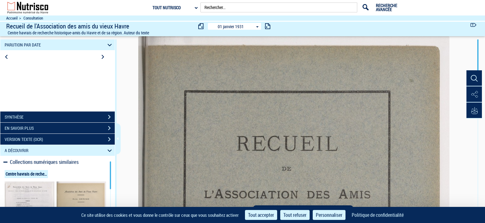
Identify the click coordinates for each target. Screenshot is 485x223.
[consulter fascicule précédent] (201, 26)
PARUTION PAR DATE (59, 44)
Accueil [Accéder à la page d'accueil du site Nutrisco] (12, 18)
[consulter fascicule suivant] (267, 26)
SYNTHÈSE (60, 117)
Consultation (33, 18)
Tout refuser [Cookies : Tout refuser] (295, 215)
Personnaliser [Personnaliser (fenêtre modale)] (329, 215)
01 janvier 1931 (231, 26)
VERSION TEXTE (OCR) (60, 139)
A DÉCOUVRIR (59, 150)
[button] (474, 78)
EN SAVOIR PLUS (60, 128)
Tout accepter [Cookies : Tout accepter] (261, 215)
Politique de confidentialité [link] (378, 215)
